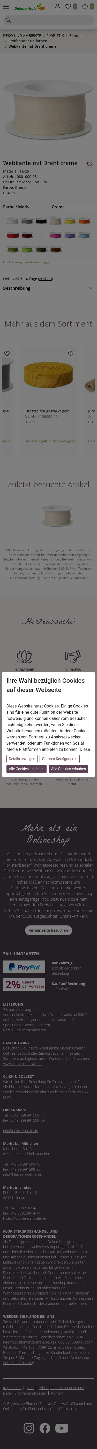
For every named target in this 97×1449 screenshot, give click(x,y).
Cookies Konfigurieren (59, 759)
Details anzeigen (22, 759)
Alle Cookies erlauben (68, 769)
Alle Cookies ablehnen (26, 769)
